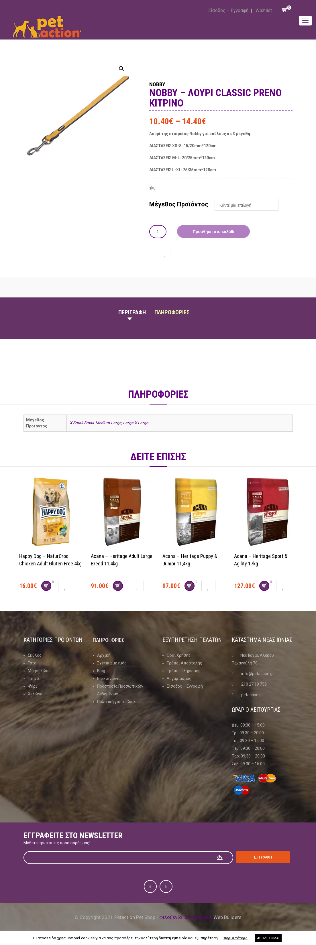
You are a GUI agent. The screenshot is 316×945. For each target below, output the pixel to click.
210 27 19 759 (254, 684)
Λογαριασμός (179, 678)
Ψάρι (32, 686)
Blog (101, 670)
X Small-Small (82, 422)
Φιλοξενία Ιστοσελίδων (185, 917)
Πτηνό (33, 678)
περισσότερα (235, 938)
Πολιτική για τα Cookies (119, 701)
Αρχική (104, 655)
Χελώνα (35, 693)
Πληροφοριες (171, 312)
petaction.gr (252, 694)
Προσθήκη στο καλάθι (213, 231)
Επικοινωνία (109, 678)
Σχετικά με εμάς (112, 662)
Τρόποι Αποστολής (184, 662)
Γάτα (32, 662)
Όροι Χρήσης (179, 655)
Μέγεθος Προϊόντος (178, 204)
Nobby (160, 83)
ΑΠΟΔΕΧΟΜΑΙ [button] (268, 938)
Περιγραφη (132, 312)
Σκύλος (35, 655)
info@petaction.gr (257, 673)
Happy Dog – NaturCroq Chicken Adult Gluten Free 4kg (48, 563)
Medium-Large (108, 422)
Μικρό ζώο (38, 670)
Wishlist (264, 10)
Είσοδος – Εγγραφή (228, 10)
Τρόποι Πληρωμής (184, 670)
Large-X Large (135, 422)
